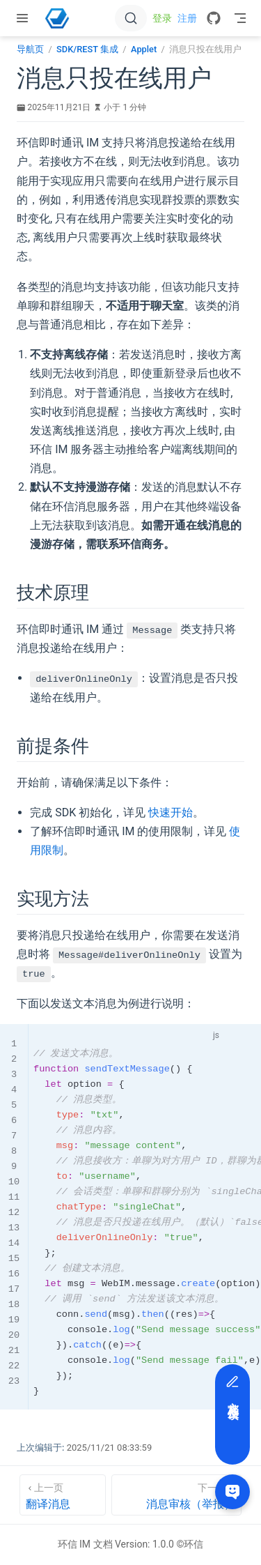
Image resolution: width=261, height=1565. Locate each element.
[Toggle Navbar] (240, 18)
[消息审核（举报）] (176, 1495)
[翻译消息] (62, 1495)
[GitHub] (214, 18)
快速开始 (170, 812)
